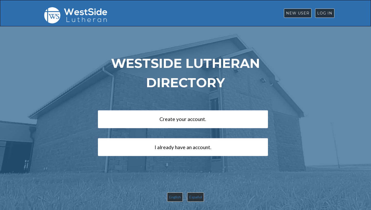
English (175, 197)
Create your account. (182, 119)
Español (195, 197)
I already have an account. (183, 147)
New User (297, 13)
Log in (324, 13)
